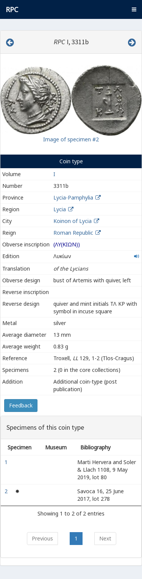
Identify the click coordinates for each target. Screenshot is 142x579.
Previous (42, 538)
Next (105, 538)
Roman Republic (73, 232)
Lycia (59, 209)
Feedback (21, 405)
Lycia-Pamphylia (73, 197)
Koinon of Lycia (72, 220)
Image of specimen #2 (71, 139)
